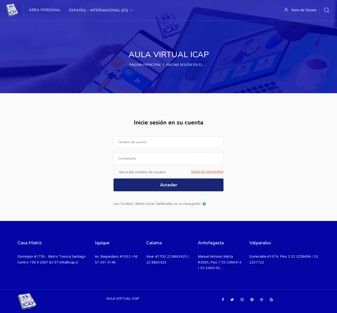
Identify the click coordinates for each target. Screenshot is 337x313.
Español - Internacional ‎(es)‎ (100, 10)
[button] (205, 204)
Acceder (168, 185)
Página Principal (145, 64)
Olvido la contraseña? (207, 171)
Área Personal (45, 10)
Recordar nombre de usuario (142, 172)
